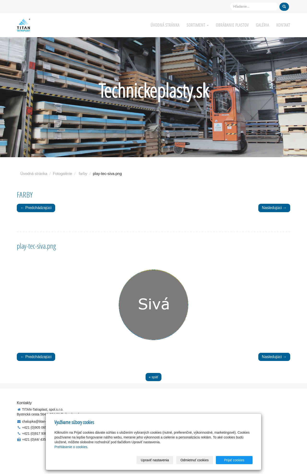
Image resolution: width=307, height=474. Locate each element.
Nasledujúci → (274, 208)
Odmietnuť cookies (194, 460)
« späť (153, 377)
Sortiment (198, 25)
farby (83, 174)
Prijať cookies (234, 460)
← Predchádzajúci (36, 208)
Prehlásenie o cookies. (71, 447)
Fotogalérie (62, 174)
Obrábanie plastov (232, 25)
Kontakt (283, 25)
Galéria (262, 25)
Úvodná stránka (165, 25)
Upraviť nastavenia (155, 460)
